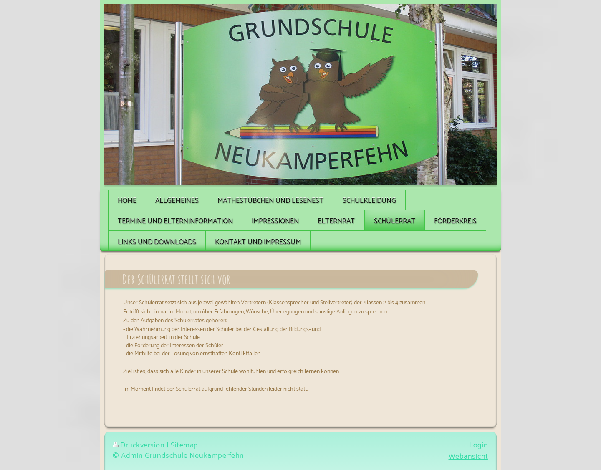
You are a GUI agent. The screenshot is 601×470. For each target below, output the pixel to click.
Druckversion (139, 445)
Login (478, 445)
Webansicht (468, 456)
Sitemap (184, 445)
